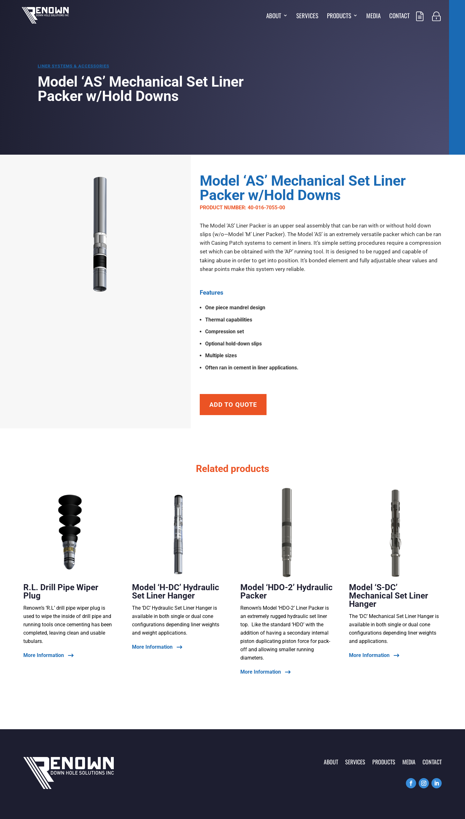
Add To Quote (233, 404)
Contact (399, 16)
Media (373, 16)
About (273, 16)
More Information (43, 655)
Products (339, 16)
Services (307, 16)
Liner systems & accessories (73, 66)
